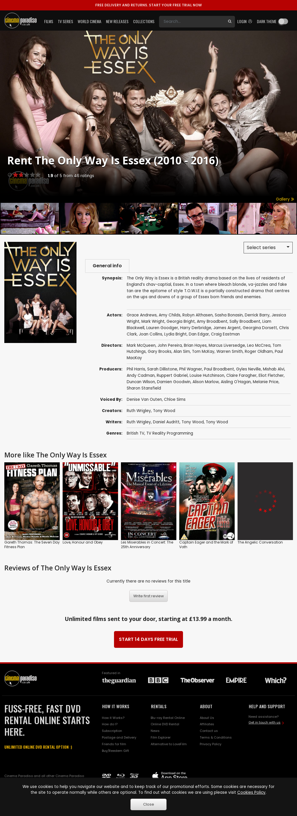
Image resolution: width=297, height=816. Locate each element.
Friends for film (114, 744)
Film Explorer (161, 737)
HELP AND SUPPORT (267, 706)
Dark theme (267, 21)
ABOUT (206, 706)
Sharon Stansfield (144, 388)
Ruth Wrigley (139, 410)
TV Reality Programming (169, 433)
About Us (207, 717)
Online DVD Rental (165, 724)
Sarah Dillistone (162, 369)
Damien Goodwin (173, 382)
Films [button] (48, 21)
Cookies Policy (251, 792)
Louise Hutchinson (207, 375)
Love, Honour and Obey (83, 542)
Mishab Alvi (273, 369)
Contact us (209, 730)
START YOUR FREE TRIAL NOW (148, 5)
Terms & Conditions (216, 737)
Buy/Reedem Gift (115, 750)
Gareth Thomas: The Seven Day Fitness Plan (32, 544)
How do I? (109, 724)
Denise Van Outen (144, 399)
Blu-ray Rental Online (168, 717)
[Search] (192, 21)
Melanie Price (266, 382)
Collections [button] (143, 21)
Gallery (285, 199)
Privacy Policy (210, 744)
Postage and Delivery (119, 737)
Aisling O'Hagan (236, 382)
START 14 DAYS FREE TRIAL (148, 639)
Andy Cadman (141, 375)
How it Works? (113, 717)
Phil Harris (136, 369)
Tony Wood (164, 410)
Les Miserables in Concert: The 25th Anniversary (147, 544)
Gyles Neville (248, 369)
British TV (135, 433)
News (155, 730)
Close (148, 804)
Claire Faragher (241, 375)
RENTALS (159, 706)
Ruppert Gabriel (172, 375)
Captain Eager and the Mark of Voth (206, 544)
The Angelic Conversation (260, 542)
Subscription (112, 730)
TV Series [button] (65, 21)
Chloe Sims (175, 399)
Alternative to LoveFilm (169, 744)
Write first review (148, 596)
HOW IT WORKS (115, 706)
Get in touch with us (265, 722)
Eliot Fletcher (271, 375)
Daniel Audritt (166, 422)
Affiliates (207, 724)
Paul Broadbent (219, 369)
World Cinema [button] (89, 21)
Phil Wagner (190, 369)
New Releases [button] (117, 21)
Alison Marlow (206, 382)
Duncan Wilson (141, 382)
